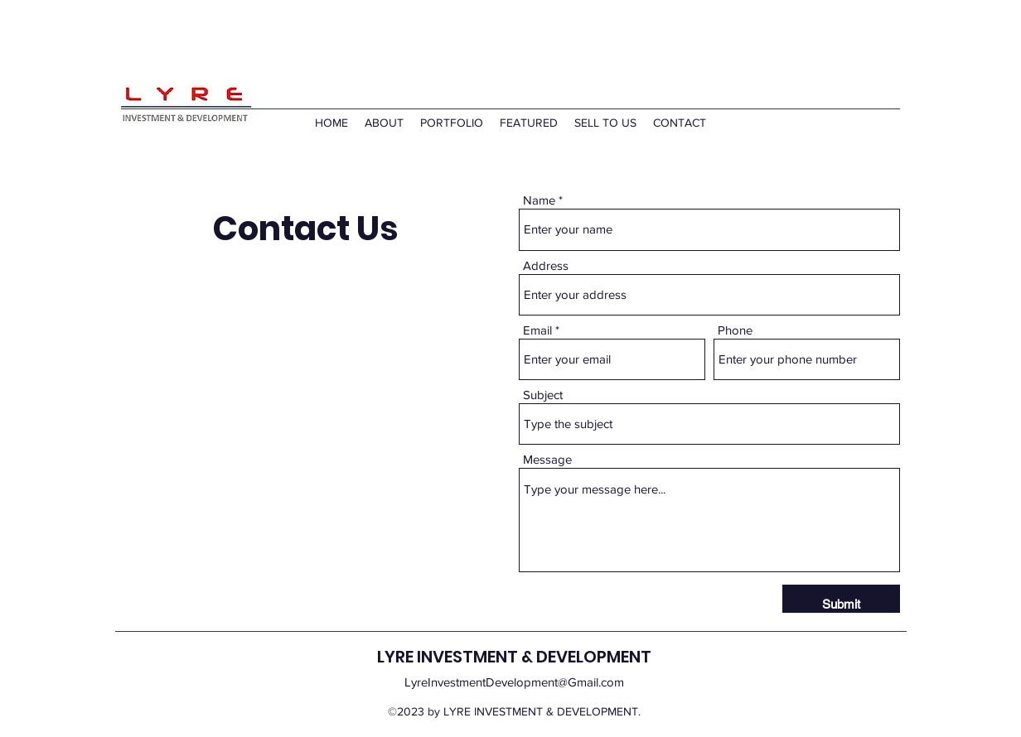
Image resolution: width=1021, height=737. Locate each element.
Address (546, 265)
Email (537, 330)
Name (539, 200)
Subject (543, 394)
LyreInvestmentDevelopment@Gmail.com (514, 682)
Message (547, 459)
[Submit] (841, 604)
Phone (735, 330)
